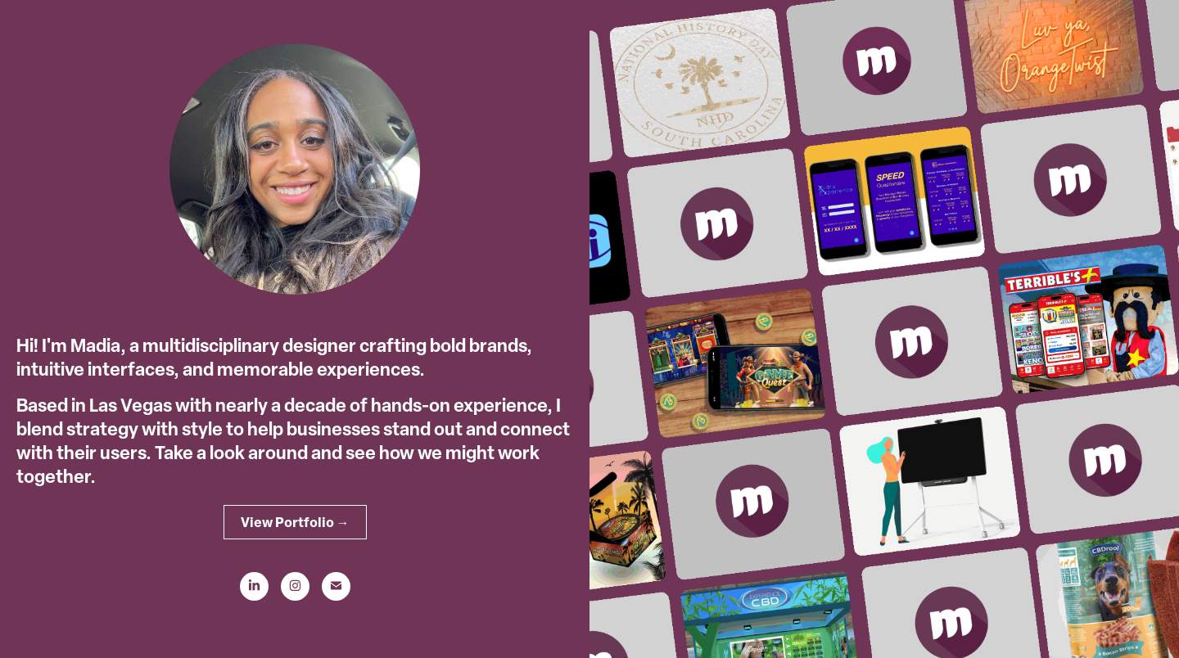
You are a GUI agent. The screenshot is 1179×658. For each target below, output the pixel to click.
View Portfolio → (295, 521)
